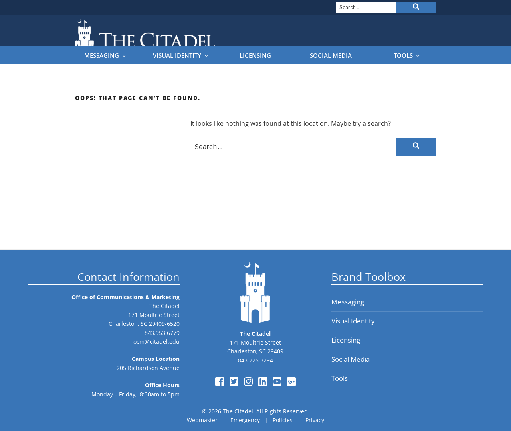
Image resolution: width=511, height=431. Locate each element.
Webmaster (202, 420)
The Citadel (164, 306)
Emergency (245, 420)
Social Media (331, 55)
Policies (283, 420)
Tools (407, 55)
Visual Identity (181, 55)
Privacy (314, 420)
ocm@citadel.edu (156, 341)
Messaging (105, 55)
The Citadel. (239, 411)
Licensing (255, 55)
